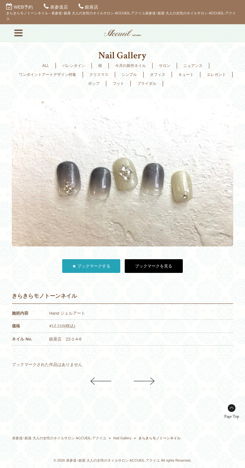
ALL (45, 65)
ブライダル (146, 83)
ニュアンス (193, 65)
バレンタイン (73, 65)
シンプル (129, 74)
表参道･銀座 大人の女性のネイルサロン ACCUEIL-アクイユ (59, 438)
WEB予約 (23, 7)
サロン (164, 65)
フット (118, 83)
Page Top (231, 416)
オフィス (157, 74)
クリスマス (98, 74)
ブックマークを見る (153, 266)
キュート (186, 74)
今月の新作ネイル (130, 65)
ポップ (94, 83)
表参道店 (59, 7)
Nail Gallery (122, 438)
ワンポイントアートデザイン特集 (47, 74)
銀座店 (91, 7)
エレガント (216, 74)
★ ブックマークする (91, 266)
